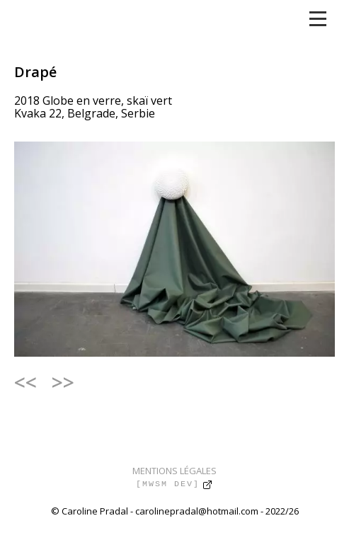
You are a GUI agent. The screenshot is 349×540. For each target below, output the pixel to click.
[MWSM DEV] (168, 484)
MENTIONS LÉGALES (174, 470)
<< (25, 382)
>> (63, 382)
